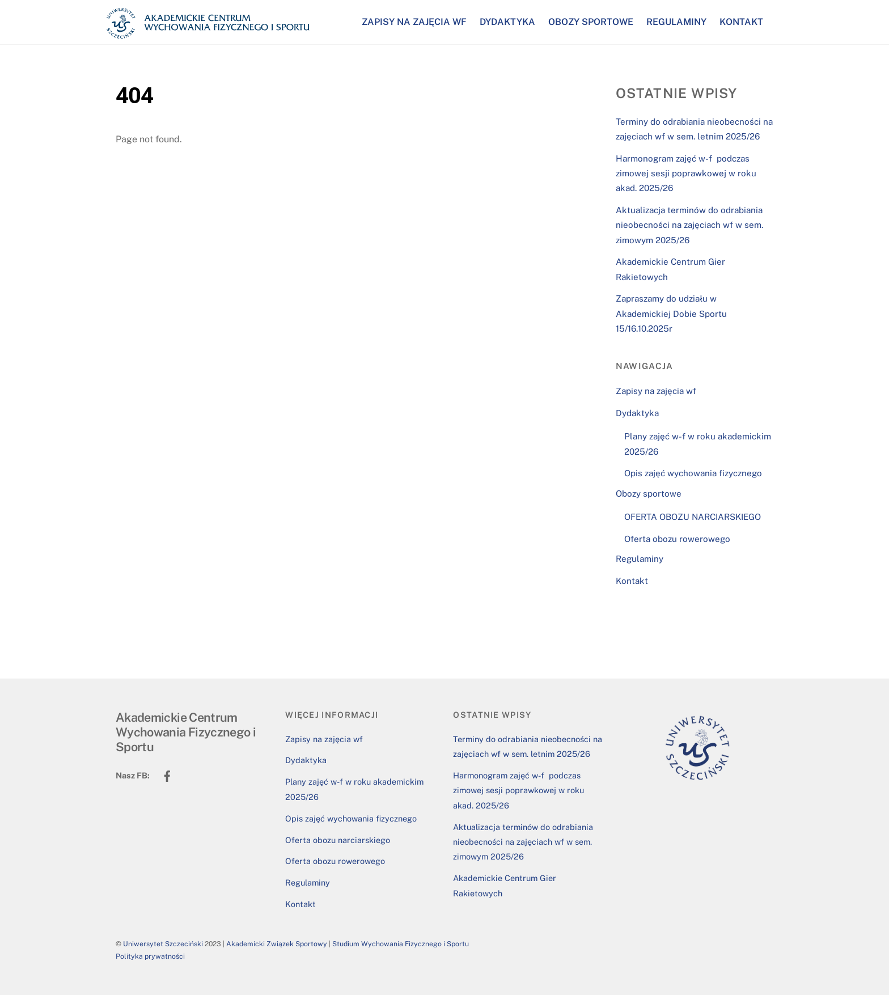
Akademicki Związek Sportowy (276, 943)
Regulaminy (676, 21)
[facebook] (167, 775)
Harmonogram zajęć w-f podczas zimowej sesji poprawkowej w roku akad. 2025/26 (686, 173)
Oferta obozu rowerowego (677, 539)
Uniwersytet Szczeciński (163, 943)
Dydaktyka (507, 21)
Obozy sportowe (590, 21)
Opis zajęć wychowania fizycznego (693, 473)
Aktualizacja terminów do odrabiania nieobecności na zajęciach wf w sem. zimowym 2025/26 (689, 225)
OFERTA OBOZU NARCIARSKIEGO (692, 517)
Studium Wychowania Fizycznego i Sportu (400, 943)
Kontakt (741, 21)
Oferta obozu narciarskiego (337, 840)
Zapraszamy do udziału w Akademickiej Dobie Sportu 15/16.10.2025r (671, 313)
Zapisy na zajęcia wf (414, 21)
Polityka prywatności (150, 956)
